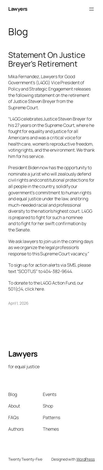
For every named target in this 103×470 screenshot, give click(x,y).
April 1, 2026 (18, 303)
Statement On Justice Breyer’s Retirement (46, 59)
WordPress (85, 459)
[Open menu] (91, 9)
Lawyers (17, 9)
